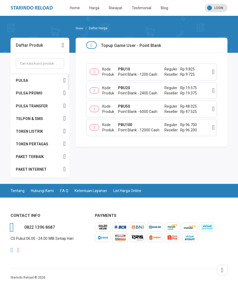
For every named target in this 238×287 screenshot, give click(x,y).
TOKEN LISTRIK (41, 131)
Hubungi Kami (42, 191)
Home (75, 8)
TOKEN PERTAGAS (41, 144)
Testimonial (141, 8)
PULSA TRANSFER (41, 106)
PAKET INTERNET (41, 169)
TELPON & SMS (41, 118)
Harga (94, 8)
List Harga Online (127, 191)
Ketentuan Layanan (91, 191)
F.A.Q (64, 191)
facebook (12, 250)
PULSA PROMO (41, 93)
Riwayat (115, 8)
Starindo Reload (22, 277)
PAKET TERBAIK (41, 156)
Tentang (18, 191)
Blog (164, 8)
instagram (18, 250)
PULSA (41, 80)
